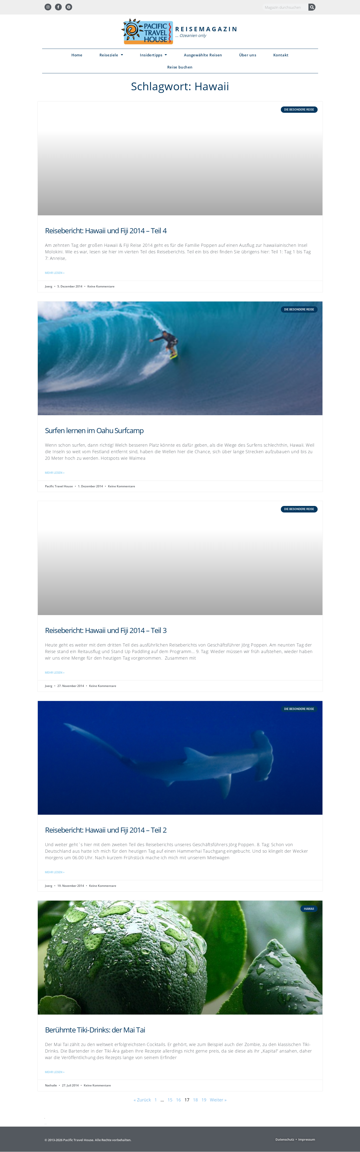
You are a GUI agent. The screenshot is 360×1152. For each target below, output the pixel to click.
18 (195, 1100)
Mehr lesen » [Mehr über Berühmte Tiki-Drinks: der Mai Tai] (55, 1072)
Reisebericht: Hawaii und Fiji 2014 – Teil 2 (106, 830)
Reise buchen (180, 67)
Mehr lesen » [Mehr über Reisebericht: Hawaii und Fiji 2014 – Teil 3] (55, 672)
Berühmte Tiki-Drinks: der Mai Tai (95, 1030)
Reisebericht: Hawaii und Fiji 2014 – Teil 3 (106, 630)
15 (170, 1100)
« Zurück (142, 1100)
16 (178, 1100)
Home (76, 55)
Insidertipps (153, 55)
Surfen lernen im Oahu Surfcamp (94, 430)
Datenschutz (285, 1139)
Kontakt (281, 55)
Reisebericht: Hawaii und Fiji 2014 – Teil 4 (106, 230)
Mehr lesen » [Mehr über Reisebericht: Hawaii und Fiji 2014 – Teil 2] (55, 872)
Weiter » (218, 1100)
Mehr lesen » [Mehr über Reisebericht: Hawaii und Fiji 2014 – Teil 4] (55, 273)
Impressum (306, 1139)
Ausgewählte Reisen (203, 55)
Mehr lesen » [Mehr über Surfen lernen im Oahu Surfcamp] (55, 472)
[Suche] (311, 7)
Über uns (247, 55)
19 (203, 1100)
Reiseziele (111, 55)
